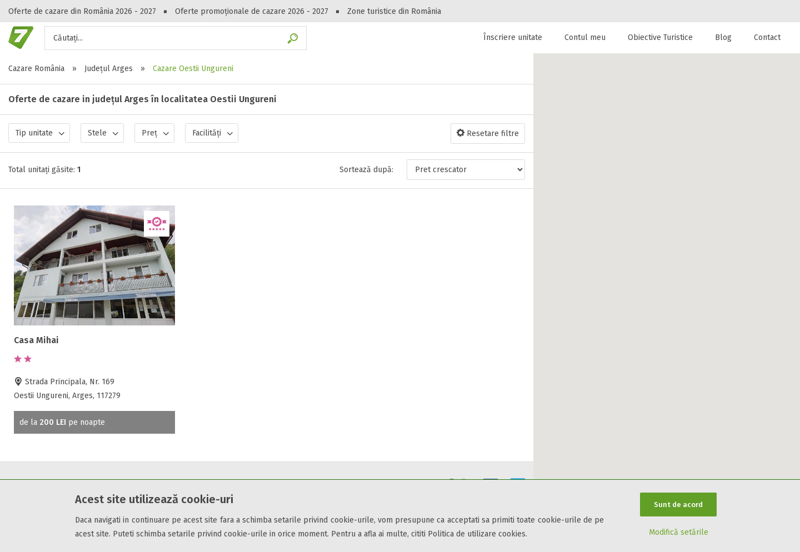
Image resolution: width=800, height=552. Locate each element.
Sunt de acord (678, 503)
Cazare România (36, 68)
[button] (666, 296)
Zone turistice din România (394, 11)
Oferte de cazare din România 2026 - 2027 (82, 11)
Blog (723, 37)
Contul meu (585, 37)
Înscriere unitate (512, 37)
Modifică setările (678, 533)
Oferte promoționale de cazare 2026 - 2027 (251, 11)
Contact (767, 37)
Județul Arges (108, 68)
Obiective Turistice (660, 37)
